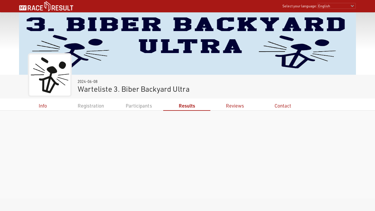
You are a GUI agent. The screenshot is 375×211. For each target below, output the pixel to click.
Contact (283, 106)
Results (187, 106)
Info (43, 106)
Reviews (235, 106)
